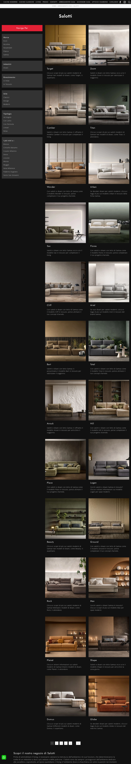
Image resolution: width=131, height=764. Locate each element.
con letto (7, 121)
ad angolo (7, 117)
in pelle (6, 81)
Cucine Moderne (10, 2)
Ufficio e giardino (100, 2)
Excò (5, 41)
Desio (5, 154)
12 (78, 743)
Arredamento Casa (67, 2)
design (6, 101)
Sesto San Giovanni (11, 175)
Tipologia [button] (7, 114)
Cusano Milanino (10, 151)
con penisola (8, 124)
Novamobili (7, 48)
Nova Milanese (9, 168)
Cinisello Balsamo (10, 148)
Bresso (6, 144)
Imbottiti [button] (7, 64)
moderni (6, 104)
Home (54, 6)
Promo (45, 2)
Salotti (76, 6)
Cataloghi (114, 2)
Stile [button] (5, 94)
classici (6, 97)
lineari (6, 128)
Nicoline (6, 44)
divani (5, 68)
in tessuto (7, 84)
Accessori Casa (83, 2)
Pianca (6, 51)
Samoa (6, 55)
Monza (6, 161)
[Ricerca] (129, 2)
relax (5, 131)
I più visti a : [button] (8, 140)
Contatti (53, 2)
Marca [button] (6, 37)
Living (38, 2)
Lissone (6, 158)
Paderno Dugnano (10, 172)
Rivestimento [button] (9, 77)
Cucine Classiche (26, 2)
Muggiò (6, 165)
